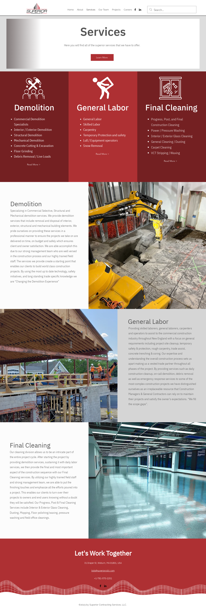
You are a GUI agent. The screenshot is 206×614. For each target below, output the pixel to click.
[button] (33, 165)
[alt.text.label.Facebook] (135, 9)
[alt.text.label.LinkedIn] (140, 9)
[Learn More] (102, 57)
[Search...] (171, 10)
